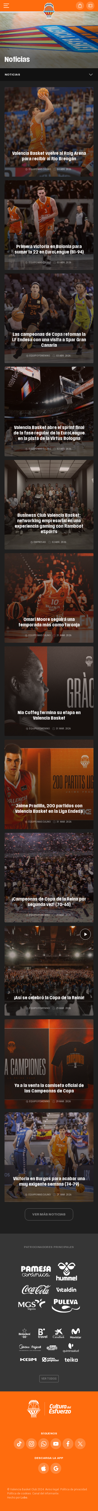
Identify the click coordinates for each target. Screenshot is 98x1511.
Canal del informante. (45, 1493)
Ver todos (49, 1378)
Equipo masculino (38, 169)
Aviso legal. (52, 1489)
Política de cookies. (19, 1493)
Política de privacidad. (74, 1489)
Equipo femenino (38, 355)
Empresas (38, 542)
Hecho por (17, 1497)
